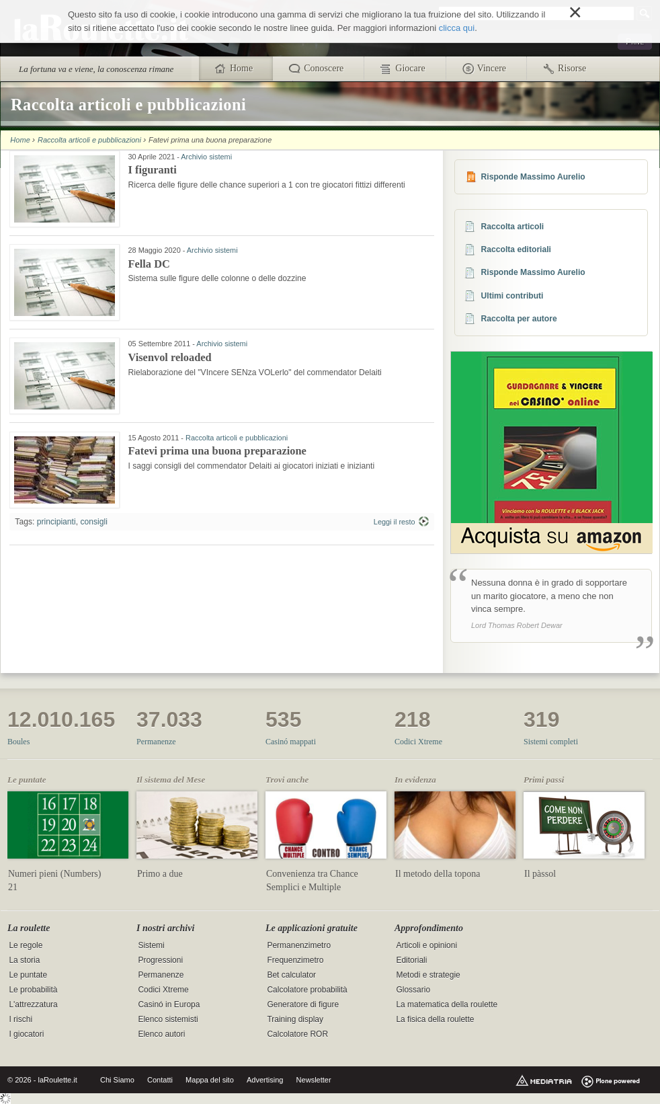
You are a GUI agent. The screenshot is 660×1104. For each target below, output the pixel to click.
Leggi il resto (394, 522)
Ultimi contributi (512, 296)
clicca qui (457, 28)
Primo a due (160, 874)
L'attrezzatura (33, 1004)
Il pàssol (540, 874)
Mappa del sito (209, 1080)
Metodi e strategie (428, 975)
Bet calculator (291, 975)
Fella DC (148, 264)
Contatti (160, 1080)
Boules (18, 741)
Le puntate (28, 975)
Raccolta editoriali (516, 249)
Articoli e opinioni (426, 945)
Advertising (265, 1080)
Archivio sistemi (206, 157)
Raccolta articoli (512, 226)
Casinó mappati (290, 741)
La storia (24, 960)
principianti (56, 521)
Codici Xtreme (418, 741)
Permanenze (156, 741)
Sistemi (151, 945)
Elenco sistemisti (168, 1019)
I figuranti (152, 169)
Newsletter (313, 1080)
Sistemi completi (551, 741)
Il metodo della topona (437, 874)
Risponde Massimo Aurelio (533, 177)
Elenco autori (161, 1034)
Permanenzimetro (299, 945)
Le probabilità (33, 989)
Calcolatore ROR (297, 1034)
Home (20, 140)
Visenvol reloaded (169, 357)
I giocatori (26, 1034)
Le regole (25, 945)
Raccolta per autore (519, 318)
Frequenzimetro (295, 960)
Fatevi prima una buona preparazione (217, 450)
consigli (93, 521)
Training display (295, 1019)
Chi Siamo (117, 1080)
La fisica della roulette (435, 1019)
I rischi (20, 1019)
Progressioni (160, 960)
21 (12, 887)
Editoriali (411, 960)
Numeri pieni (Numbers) (54, 874)
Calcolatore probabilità (307, 989)
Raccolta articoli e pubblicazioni (89, 140)
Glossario (413, 989)
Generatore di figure (303, 1004)
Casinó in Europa (169, 1004)
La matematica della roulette (446, 1004)
